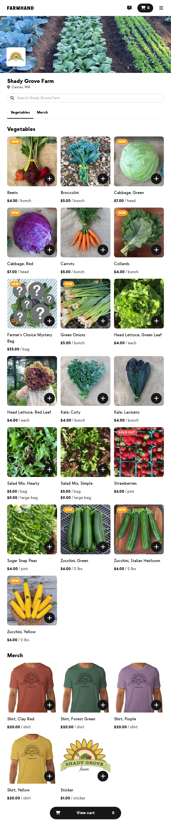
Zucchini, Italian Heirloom (137, 560)
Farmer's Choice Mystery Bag (29, 338)
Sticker (67, 790)
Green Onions (73, 335)
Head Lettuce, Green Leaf (138, 335)
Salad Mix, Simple (77, 483)
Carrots (67, 263)
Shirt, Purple (125, 719)
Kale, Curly (70, 412)
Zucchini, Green (74, 560)
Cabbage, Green (129, 192)
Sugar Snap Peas (22, 560)
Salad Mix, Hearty (23, 483)
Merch (42, 112)
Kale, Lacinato (127, 412)
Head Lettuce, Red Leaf (29, 412)
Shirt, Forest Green (78, 719)
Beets (12, 192)
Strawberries (125, 483)
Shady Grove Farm (30, 81)
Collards (121, 263)
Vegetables (20, 112)
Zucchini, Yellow (21, 632)
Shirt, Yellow (18, 790)
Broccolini (70, 192)
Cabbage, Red (20, 263)
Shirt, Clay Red (20, 719)
